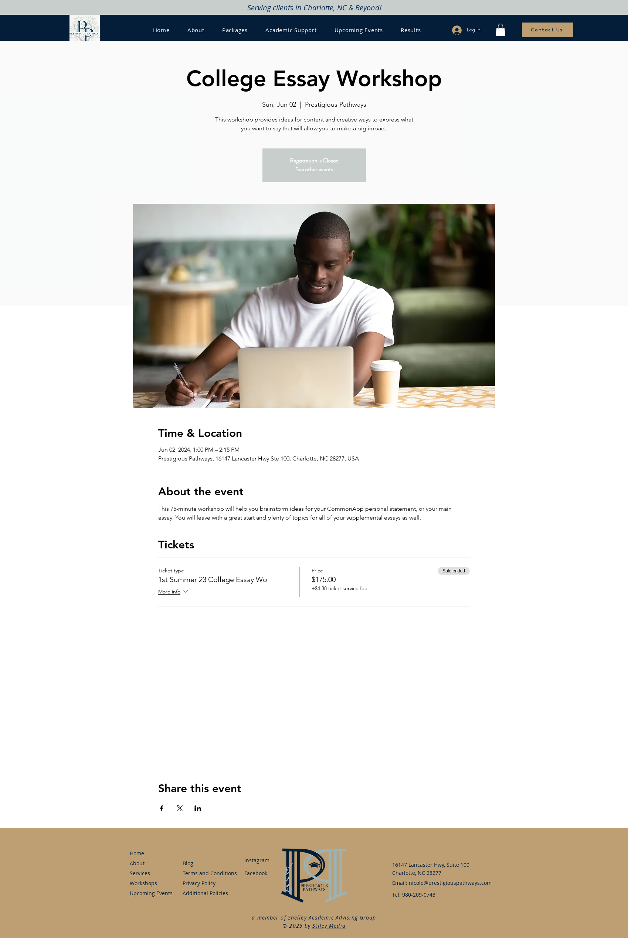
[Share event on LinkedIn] (197, 808)
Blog (188, 863)
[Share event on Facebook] (161, 808)
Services (140, 873)
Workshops (143, 883)
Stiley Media (328, 925)
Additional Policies (203, 893)
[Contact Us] (547, 30)
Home (137, 853)
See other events (314, 169)
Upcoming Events (150, 893)
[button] (500, 30)
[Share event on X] (179, 808)
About (137, 863)
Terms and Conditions (203, 873)
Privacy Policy (199, 883)
